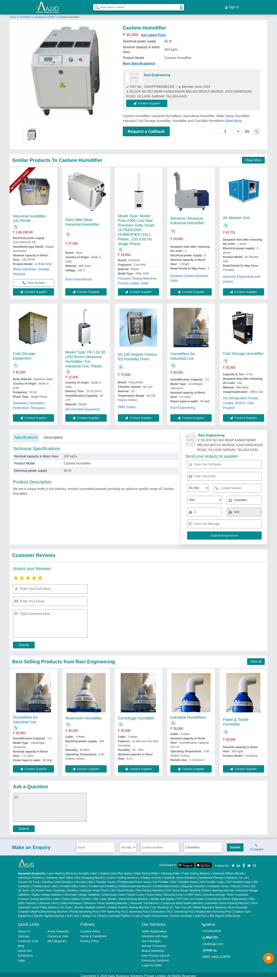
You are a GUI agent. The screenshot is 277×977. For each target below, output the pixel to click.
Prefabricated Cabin (44, 883)
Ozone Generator (181, 913)
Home (13, 14)
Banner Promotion (154, 943)
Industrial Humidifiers (188, 715)
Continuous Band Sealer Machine (182, 900)
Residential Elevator (211, 875)
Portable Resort (188, 879)
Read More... (235, 118)
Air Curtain (196, 896)
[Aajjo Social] (233, 863)
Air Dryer (66, 905)
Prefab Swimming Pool (84, 909)
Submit (24, 642)
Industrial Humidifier (44, 14)
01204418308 (211, 928)
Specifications (26, 435)
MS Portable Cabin (212, 879)
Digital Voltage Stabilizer (47, 892)
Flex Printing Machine (149, 888)
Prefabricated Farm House (134, 879)
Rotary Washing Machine (218, 888)
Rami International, (78, 277)
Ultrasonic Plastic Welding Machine (106, 900)
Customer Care (28, 938)
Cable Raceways (70, 900)
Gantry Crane (135, 892)
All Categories (57, 938)
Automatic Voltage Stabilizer (82, 892)
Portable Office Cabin (73, 883)
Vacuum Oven (240, 883)
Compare (256, 845)
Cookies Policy (90, 929)
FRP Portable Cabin (238, 879)
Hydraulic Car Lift (237, 875)
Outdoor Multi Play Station (116, 871)
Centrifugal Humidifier (136, 716)
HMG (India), (127, 404)
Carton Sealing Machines (123, 875)
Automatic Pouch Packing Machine (227, 900)
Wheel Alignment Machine (209, 905)
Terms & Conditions (93, 933)
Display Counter (151, 875)
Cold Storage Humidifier (243, 351)
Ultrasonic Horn (48, 900)
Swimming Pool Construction (147, 909)
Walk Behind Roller (147, 871)
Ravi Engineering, (183, 405)
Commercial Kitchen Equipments (226, 896)
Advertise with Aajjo (155, 933)
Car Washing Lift (162, 905)
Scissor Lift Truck (29, 879)
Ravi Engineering (157, 72)
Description (53, 435)
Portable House (106, 879)
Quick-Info (25, 948)
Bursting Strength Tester (219, 892)
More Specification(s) (139, 61)
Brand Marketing (153, 948)
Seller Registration (154, 929)
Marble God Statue (162, 896)
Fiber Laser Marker (105, 896)
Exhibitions (25, 953)
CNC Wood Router (121, 888)
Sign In (232, 6)
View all (255, 659)
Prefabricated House (166, 883)
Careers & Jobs (58, 933)
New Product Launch (156, 953)
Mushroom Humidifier (83, 716)
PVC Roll (182, 896)
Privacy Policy (89, 938)
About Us (24, 929)
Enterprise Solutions (155, 958)
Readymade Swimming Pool (213, 909)
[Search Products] (95, 6)
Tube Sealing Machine (196, 871)
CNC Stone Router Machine (182, 888)
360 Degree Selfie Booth (224, 913)
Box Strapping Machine (90, 875)
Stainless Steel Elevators (57, 879)
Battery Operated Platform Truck (119, 913)
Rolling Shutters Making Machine (128, 905)
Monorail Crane (173, 892)
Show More (253, 157)
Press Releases (58, 929)
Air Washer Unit (236, 215)
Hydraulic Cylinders (65, 888)
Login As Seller (152, 962)
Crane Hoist (153, 892)
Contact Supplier (149, 101)
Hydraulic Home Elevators (180, 875)
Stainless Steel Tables (60, 875)
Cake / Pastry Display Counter (72, 896)
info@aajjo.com (212, 941)
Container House (218, 883)
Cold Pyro (201, 913)
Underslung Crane (113, 892)
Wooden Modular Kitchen (90, 905)
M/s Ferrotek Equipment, (83, 407)
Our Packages (151, 938)
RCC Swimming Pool (180, 909)
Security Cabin (84, 879)
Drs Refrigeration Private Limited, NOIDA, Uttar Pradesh (240, 400)
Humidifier (25, 14)
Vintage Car (89, 913)
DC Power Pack (41, 888)
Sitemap (23, 933)
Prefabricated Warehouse (135, 883)
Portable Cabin (88, 871)
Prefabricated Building (103, 883)
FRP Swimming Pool (113, 909)
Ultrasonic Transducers (144, 900)
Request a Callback (146, 129)
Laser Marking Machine (61, 871)
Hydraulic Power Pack (94, 888)
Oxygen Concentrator (155, 913)
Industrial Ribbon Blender (228, 871)
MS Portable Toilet (164, 879)
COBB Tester (193, 892)
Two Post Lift (183, 905)
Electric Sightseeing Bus (49, 913)
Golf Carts (73, 913)
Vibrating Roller (170, 871)
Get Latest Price (153, 32)
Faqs (21, 958)
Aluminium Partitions (31, 875)
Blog (21, 943)
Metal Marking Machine (133, 896)
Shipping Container (193, 883)
